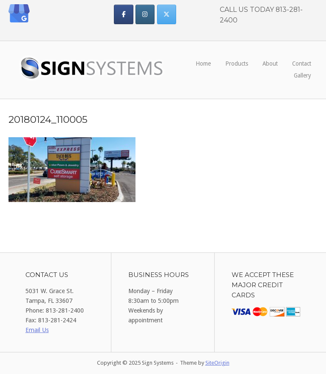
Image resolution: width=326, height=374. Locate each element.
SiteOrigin (217, 363)
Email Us (37, 330)
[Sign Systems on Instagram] (145, 14)
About (270, 63)
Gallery (302, 75)
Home (203, 63)
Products (236, 63)
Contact (301, 63)
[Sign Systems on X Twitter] (166, 14)
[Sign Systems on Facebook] (123, 14)
